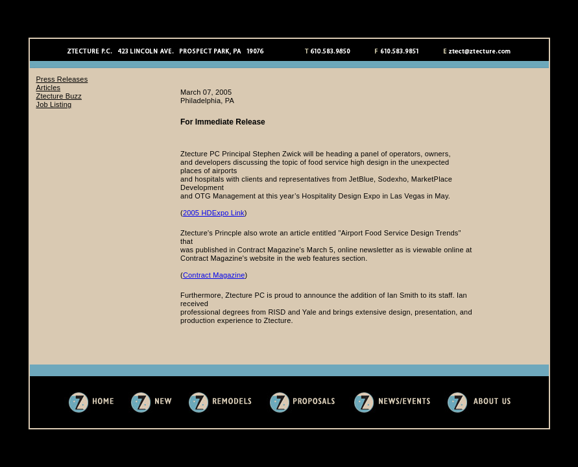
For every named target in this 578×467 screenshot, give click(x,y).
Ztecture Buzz (59, 96)
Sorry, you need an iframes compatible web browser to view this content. (361, 212)
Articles (48, 87)
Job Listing (54, 104)
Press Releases (62, 79)
